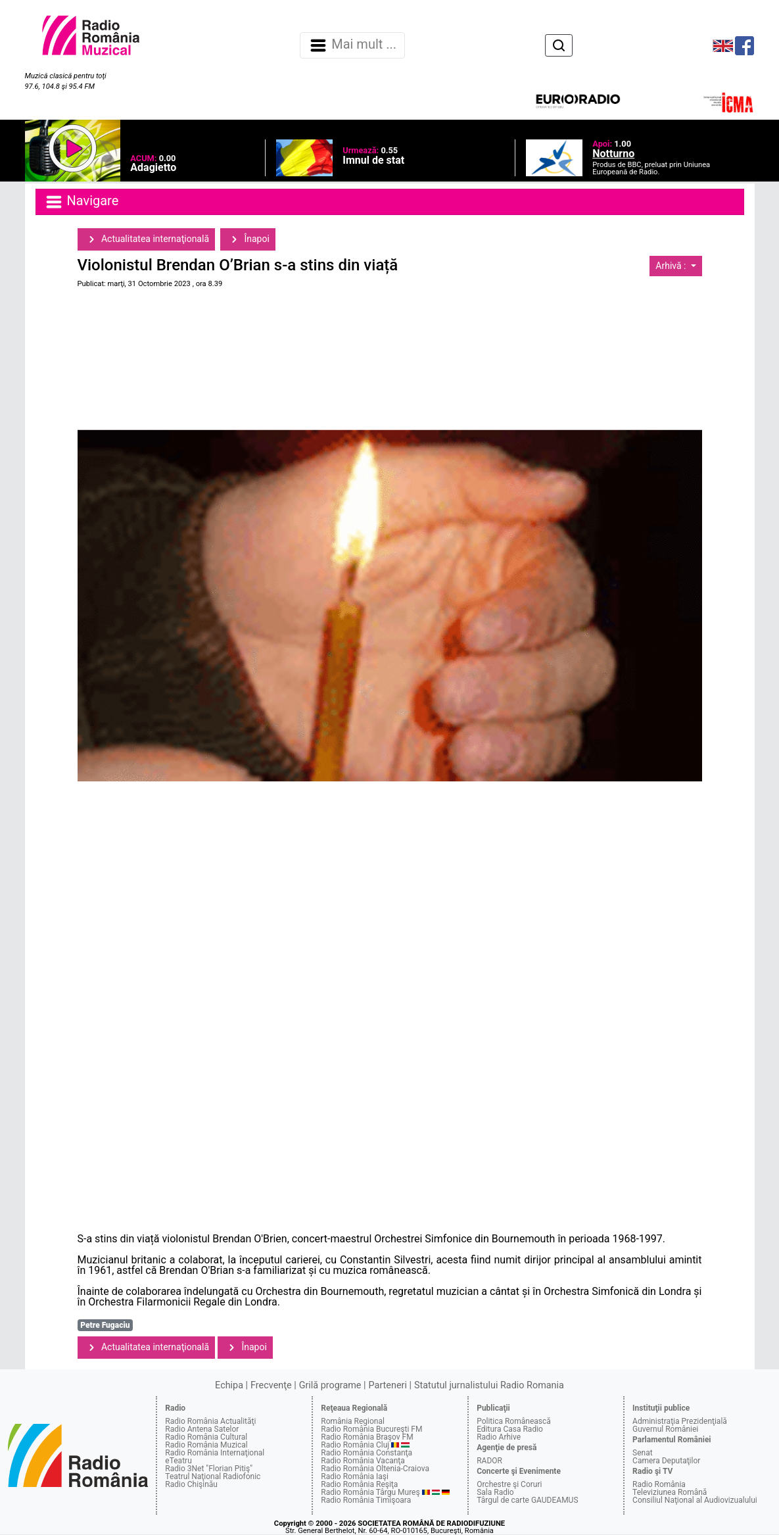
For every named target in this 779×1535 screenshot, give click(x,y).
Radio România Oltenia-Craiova (375, 1468)
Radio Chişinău (191, 1484)
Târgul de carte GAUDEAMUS (527, 1500)
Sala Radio (495, 1492)
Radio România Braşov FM (367, 1437)
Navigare (81, 202)
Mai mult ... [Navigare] (352, 45)
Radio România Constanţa (366, 1452)
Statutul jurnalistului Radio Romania (489, 1385)
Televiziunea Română (669, 1492)
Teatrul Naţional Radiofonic (212, 1476)
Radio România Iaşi (355, 1476)
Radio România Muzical (206, 1445)
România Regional (353, 1421)
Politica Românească (514, 1421)
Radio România (659, 1484)
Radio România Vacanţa (363, 1460)
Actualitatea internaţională (146, 239)
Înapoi (248, 239)
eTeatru (178, 1460)
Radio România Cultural (206, 1437)
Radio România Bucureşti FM (371, 1429)
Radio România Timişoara (366, 1500)
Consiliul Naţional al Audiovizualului (694, 1500)
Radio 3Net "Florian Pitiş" (208, 1468)
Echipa (229, 1385)
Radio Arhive (499, 1437)
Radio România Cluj (355, 1445)
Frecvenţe (270, 1385)
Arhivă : (671, 265)
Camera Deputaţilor (666, 1460)
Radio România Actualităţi (210, 1421)
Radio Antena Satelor (202, 1429)
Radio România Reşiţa (359, 1484)
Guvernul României (665, 1429)
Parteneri (388, 1385)
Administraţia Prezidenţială (679, 1421)
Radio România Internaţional (214, 1452)
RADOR (489, 1460)
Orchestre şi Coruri (509, 1484)
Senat (642, 1452)
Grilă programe (330, 1385)
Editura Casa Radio (510, 1429)
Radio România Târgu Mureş (370, 1492)
